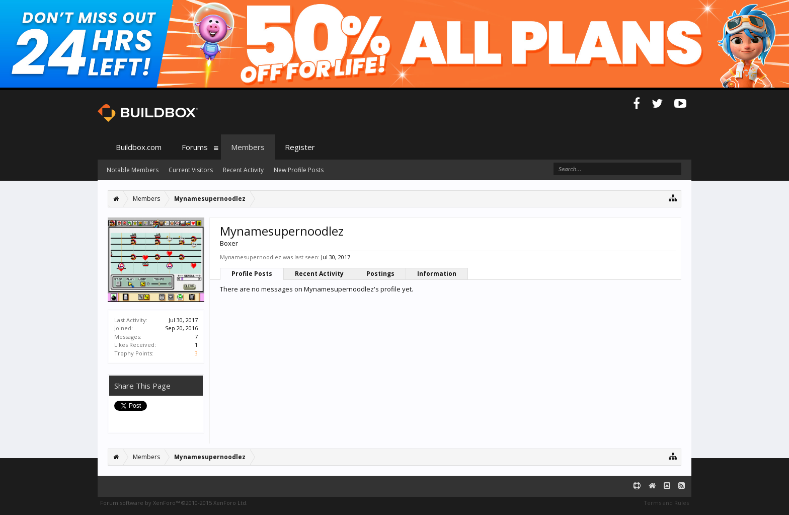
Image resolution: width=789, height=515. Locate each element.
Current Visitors (191, 170)
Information (436, 273)
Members (248, 147)
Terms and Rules (666, 502)
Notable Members (133, 170)
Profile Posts (251, 273)
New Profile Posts (299, 170)
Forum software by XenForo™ (174, 502)
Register (300, 147)
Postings (380, 273)
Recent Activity (319, 273)
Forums (195, 147)
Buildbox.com (139, 147)
